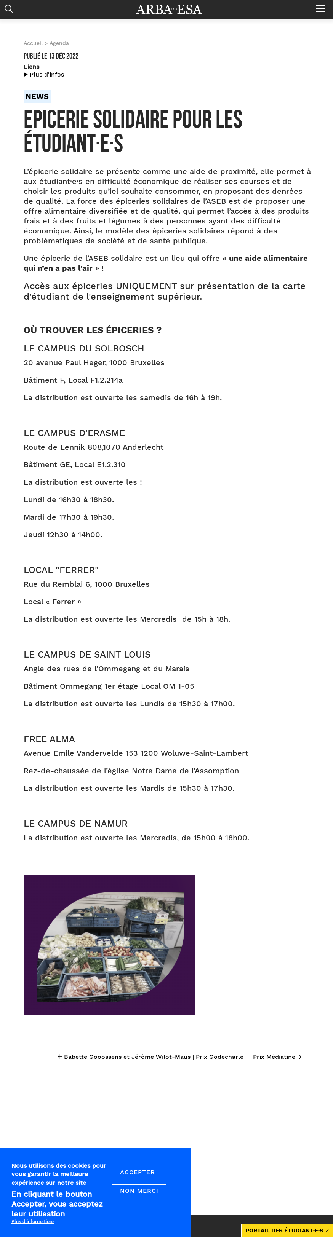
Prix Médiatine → (277, 1056)
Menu (322, 5)
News (37, 96)
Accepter (137, 1174)
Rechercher (10, 10)
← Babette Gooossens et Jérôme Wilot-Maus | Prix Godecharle (150, 1056)
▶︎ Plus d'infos (44, 74)
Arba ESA (174, 9)
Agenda (59, 43)
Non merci (139, 1193)
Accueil (33, 43)
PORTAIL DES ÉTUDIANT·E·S (284, 1230)
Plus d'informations (32, 1223)
